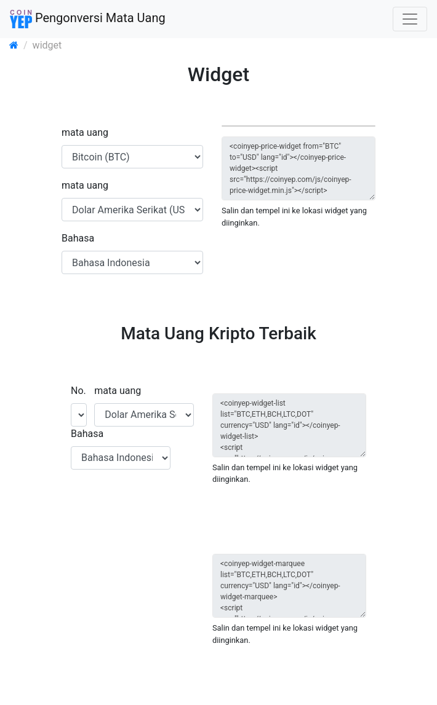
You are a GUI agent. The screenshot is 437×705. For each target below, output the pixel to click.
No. (78, 390)
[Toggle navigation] (410, 19)
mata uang (85, 132)
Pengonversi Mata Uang (88, 19)
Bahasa (78, 238)
